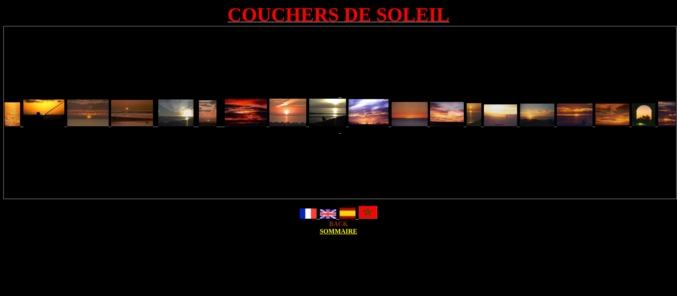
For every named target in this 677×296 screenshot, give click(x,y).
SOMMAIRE (339, 231)
